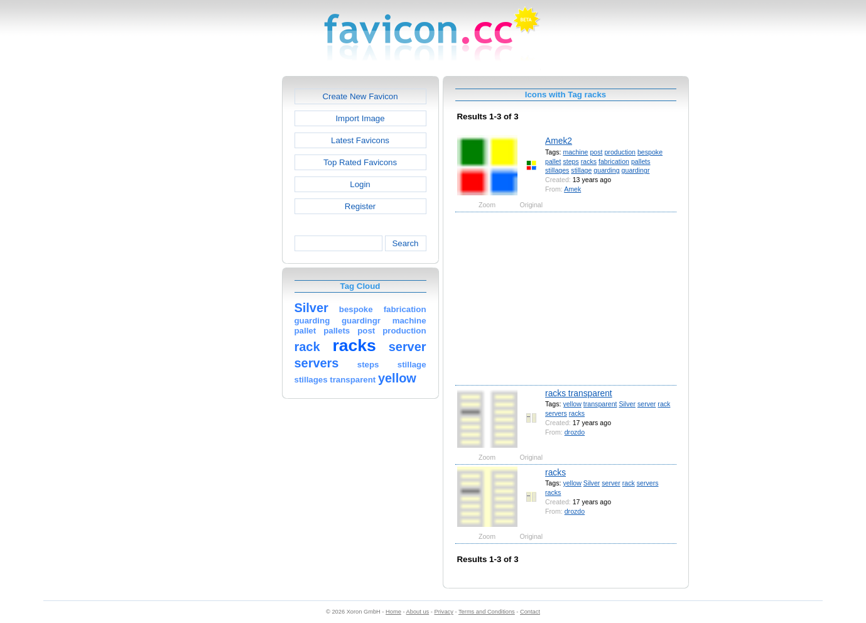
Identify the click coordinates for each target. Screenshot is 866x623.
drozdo (575, 432)
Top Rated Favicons (360, 162)
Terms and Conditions (486, 612)
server (646, 404)
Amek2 (558, 141)
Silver (627, 404)
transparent (600, 404)
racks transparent (578, 393)
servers (556, 413)
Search (405, 243)
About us (418, 612)
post (596, 152)
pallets (641, 161)
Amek (572, 189)
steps (570, 161)
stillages (557, 170)
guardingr (636, 170)
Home (393, 612)
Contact (530, 612)
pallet (553, 161)
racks (589, 161)
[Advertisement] (228, 264)
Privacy (443, 612)
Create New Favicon (360, 96)
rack (664, 404)
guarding (606, 170)
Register (360, 206)
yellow (572, 404)
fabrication (613, 161)
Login (360, 184)
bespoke (650, 152)
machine (575, 152)
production (620, 152)
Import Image (359, 118)
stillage (581, 170)
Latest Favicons (360, 140)
